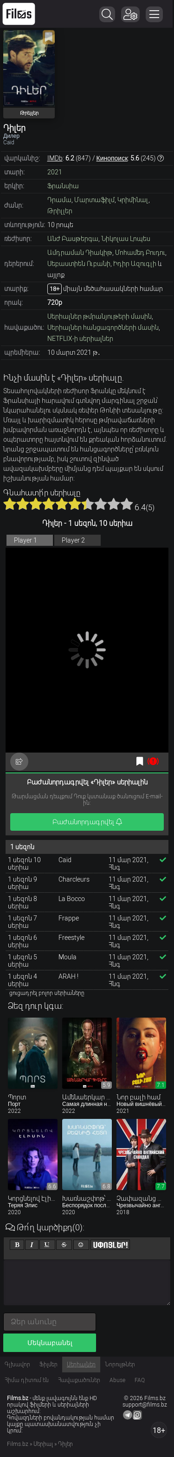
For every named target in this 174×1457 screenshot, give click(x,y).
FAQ (140, 1380)
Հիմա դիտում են (27, 1380)
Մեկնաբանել (49, 1342)
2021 (54, 172)
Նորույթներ (120, 1364)
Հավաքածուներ (79, 1380)
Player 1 (25, 540)
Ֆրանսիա (63, 186)
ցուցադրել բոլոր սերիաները (46, 993)
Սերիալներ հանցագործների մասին (103, 327)
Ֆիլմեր (48, 1364)
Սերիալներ (81, 1364)
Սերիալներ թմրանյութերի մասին (99, 316)
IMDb (55, 158)
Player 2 (73, 540)
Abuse (117, 1380)
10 (126, 503)
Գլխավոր (17, 1364)
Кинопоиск (112, 158)
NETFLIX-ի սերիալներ (80, 338)
